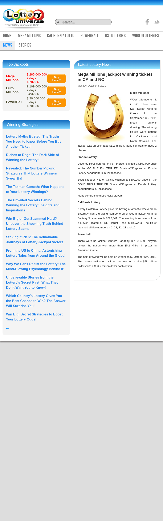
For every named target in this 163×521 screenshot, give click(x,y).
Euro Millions (12, 90)
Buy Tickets (56, 79)
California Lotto (60, 36)
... (7, 328)
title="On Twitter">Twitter (157, 22)
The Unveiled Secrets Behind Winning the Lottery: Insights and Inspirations (33, 205)
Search (110, 22)
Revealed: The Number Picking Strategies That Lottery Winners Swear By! (31, 173)
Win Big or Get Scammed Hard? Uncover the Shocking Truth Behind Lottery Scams (34, 224)
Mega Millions (29, 36)
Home (7, 36)
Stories (25, 45)
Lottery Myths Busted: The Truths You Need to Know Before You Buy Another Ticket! (33, 141)
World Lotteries (145, 36)
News (7, 45)
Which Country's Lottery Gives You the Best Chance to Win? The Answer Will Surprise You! (36, 301)
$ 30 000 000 (36, 102)
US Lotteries (115, 36)
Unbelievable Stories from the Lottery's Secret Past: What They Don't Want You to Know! (32, 282)
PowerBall (90, 36)
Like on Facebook (147, 22)
